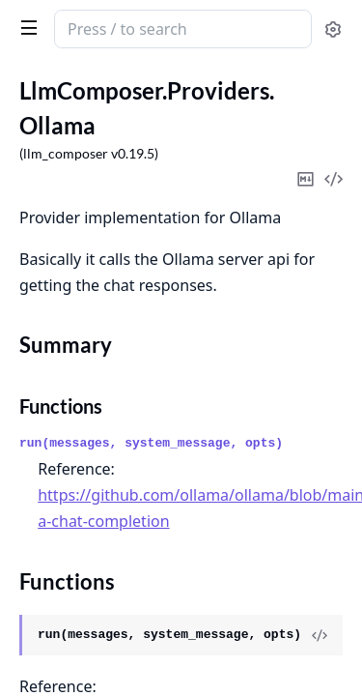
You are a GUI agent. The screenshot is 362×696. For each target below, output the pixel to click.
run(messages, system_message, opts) (151, 443)
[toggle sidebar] (25, 27)
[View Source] (319, 635)
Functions (60, 406)
